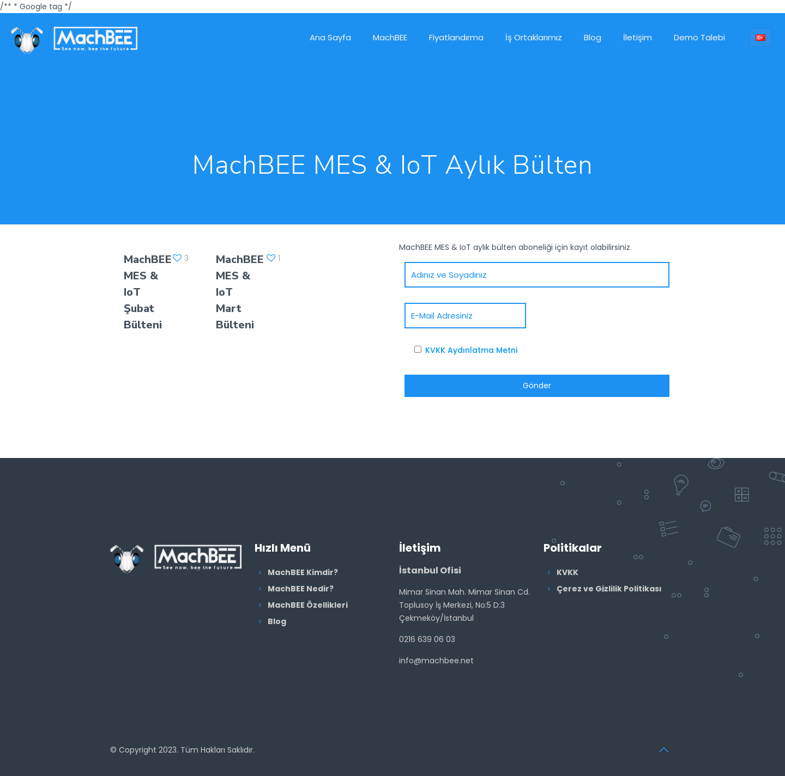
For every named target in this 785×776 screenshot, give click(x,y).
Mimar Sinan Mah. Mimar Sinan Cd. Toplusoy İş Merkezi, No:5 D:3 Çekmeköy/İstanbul (464, 605)
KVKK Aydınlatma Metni (471, 350)
